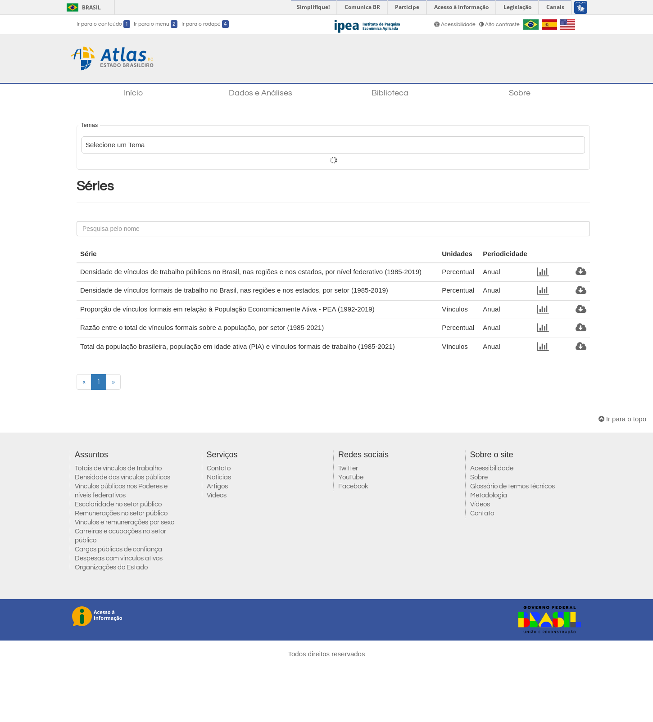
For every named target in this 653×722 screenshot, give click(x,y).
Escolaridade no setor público (118, 504)
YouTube (350, 477)
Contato (219, 468)
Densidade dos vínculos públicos (122, 477)
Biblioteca (390, 93)
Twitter (348, 468)
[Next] (113, 382)
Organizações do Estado (111, 567)
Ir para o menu (155, 24)
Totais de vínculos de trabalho (118, 468)
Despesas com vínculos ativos (119, 558)
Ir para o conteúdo (103, 24)
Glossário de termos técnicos (512, 486)
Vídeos (217, 495)
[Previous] (84, 382)
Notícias (219, 477)
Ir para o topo (622, 419)
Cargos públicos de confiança (118, 549)
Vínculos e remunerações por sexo (124, 522)
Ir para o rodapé (205, 24)
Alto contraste (499, 24)
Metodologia (488, 495)
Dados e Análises (260, 93)
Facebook (353, 486)
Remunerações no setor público (121, 513)
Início (133, 93)
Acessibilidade (455, 24)
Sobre (520, 93)
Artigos (217, 486)
